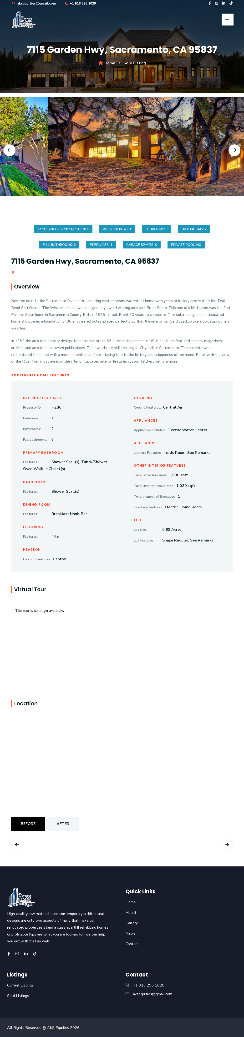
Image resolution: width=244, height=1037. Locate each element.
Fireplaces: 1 (101, 245)
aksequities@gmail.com (33, 3)
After (63, 823)
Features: (30, 462)
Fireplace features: (148, 507)
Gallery (132, 923)
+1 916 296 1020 (80, 3)
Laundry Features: (148, 452)
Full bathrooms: (35, 439)
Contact (132, 943)
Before (28, 823)
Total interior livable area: (154, 486)
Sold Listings (18, 995)
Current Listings (20, 985)
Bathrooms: (32, 429)
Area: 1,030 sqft (117, 229)
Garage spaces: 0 (141, 245)
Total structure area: (150, 475)
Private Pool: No (186, 245)
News (131, 933)
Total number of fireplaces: (155, 496)
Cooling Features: (147, 407)
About (131, 912)
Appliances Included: (149, 430)
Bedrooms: (31, 418)
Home (106, 63)
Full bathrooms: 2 (59, 245)
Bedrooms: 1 (157, 229)
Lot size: (140, 529)
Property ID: (32, 407)
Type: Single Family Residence (63, 229)
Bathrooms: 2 (194, 229)
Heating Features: (37, 559)
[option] (122, 150)
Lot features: (144, 540)
